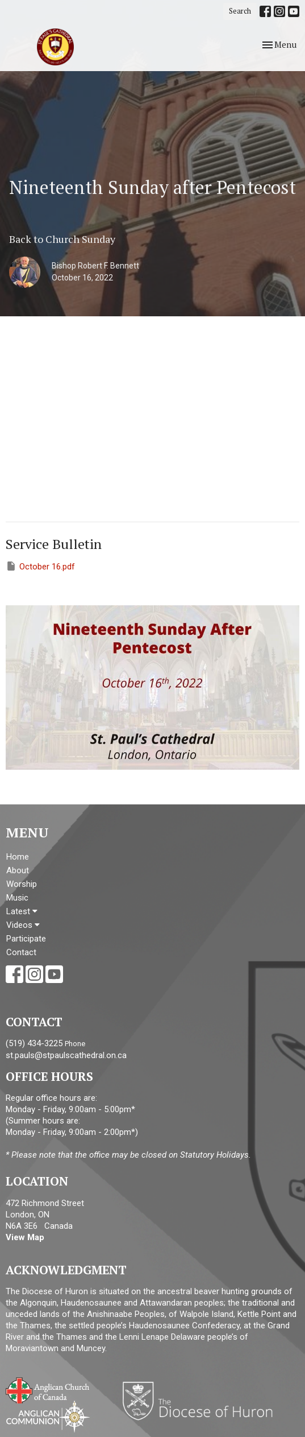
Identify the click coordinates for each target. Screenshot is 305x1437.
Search (240, 11)
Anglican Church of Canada (48, 1389)
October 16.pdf (40, 566)
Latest (21, 911)
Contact (21, 952)
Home (17, 857)
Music (17, 898)
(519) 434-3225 (34, 1043)
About (17, 870)
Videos (23, 925)
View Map (25, 1237)
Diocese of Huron (202, 1400)
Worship (21, 884)
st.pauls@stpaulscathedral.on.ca (66, 1055)
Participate (26, 939)
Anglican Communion (48, 1416)
